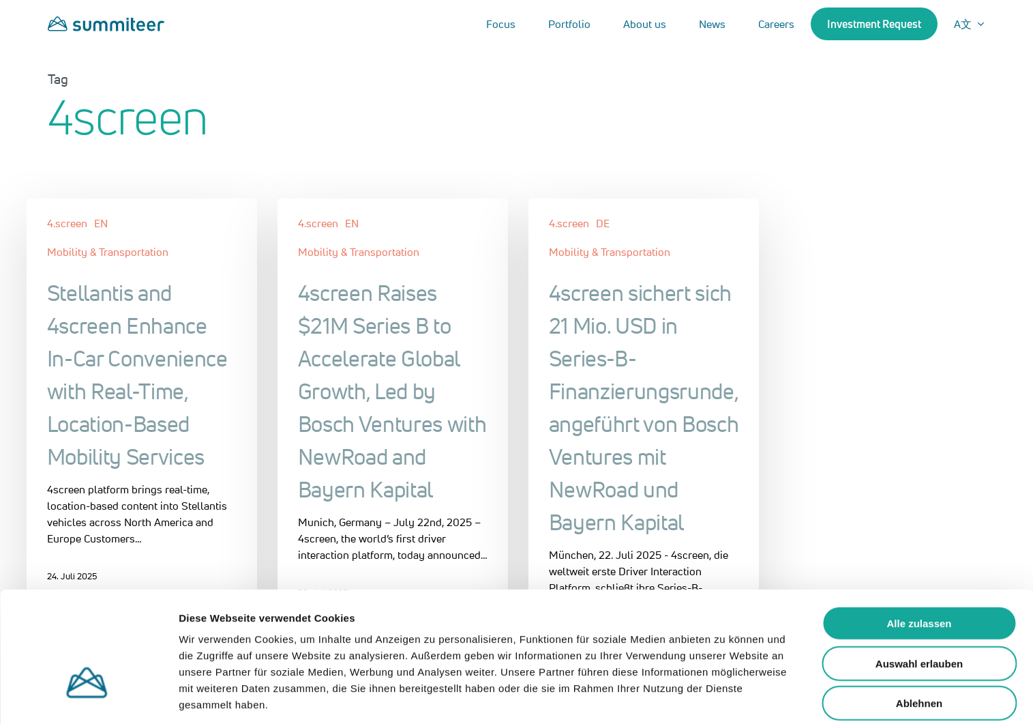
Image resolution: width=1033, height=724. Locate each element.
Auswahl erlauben (919, 612)
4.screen (67, 223)
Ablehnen (919, 651)
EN (101, 223)
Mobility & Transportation (107, 252)
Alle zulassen (918, 571)
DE (603, 223)
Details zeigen (725, 697)
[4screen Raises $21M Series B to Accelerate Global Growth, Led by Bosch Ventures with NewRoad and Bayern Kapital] (393, 409)
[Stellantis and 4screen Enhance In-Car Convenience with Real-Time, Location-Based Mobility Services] (142, 401)
